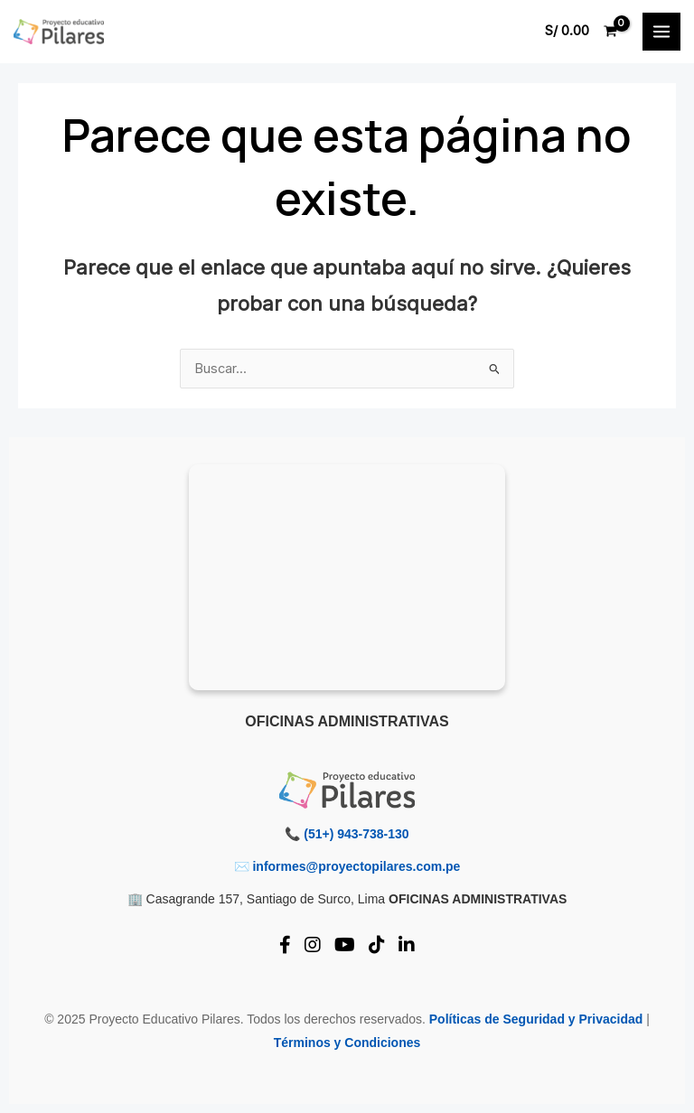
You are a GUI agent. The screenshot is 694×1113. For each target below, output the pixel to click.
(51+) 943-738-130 (356, 834)
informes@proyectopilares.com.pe (356, 866)
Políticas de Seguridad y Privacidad (536, 1019)
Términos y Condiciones (347, 1042)
